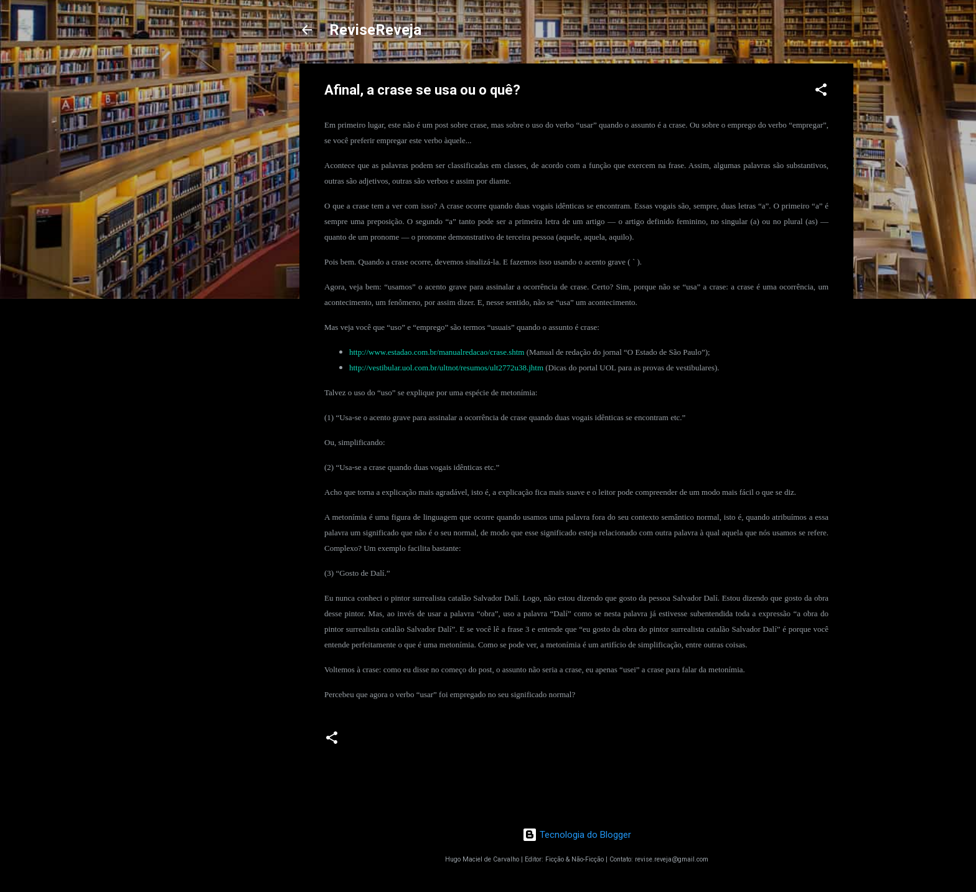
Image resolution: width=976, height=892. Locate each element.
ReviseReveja (375, 30)
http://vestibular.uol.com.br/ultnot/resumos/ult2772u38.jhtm (446, 367)
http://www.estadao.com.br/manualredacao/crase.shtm (436, 352)
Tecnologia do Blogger (576, 834)
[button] (821, 91)
